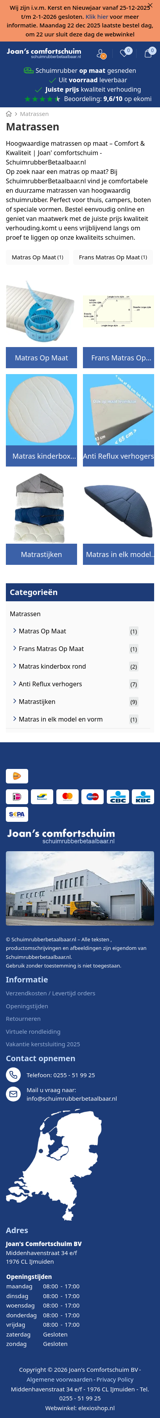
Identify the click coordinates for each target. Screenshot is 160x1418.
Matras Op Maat (41, 357)
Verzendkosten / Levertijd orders (50, 993)
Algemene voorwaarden (60, 1379)
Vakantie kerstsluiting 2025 (43, 1044)
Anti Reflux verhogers (118, 456)
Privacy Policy (114, 1379)
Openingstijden (27, 1006)
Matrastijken (41, 554)
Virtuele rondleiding (33, 1031)
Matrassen (25, 614)
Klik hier (97, 16)
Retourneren (23, 1018)
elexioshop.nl (96, 1408)
